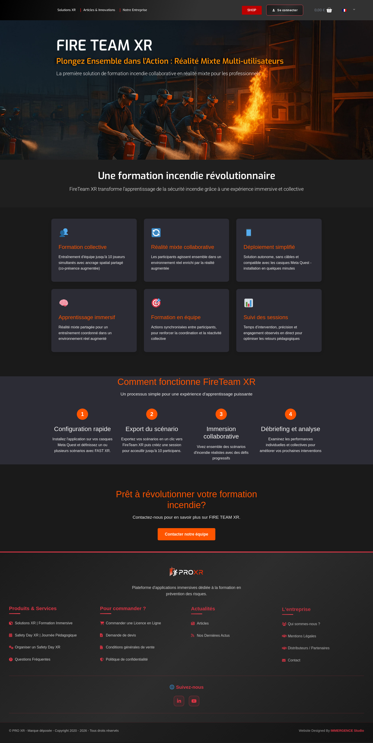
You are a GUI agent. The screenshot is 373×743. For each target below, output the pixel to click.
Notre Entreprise (136, 10)
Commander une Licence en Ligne (130, 628)
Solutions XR (67, 10)
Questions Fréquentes (29, 662)
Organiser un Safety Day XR (34, 650)
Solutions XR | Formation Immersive (41, 625)
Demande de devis (118, 640)
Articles (200, 630)
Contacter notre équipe (186, 534)
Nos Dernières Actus (210, 642)
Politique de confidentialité (124, 664)
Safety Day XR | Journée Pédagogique (43, 638)
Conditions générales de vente (127, 652)
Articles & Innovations (100, 10)
